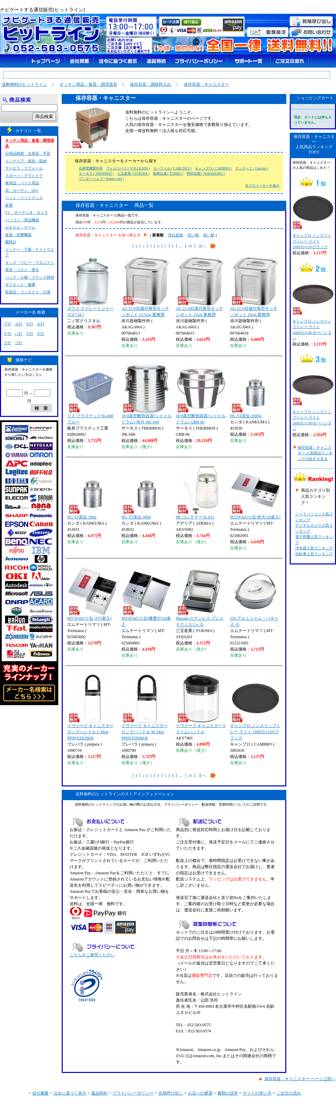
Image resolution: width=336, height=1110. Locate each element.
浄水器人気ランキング (314, 548)
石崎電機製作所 (91, 168)
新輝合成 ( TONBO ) (168, 173)
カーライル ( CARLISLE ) (172, 168)
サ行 (29, 324)
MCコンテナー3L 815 (200, 492)
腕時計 (10, 242)
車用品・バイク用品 (22, 183)
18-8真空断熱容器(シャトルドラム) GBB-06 (201, 394)
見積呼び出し (170, 1093)
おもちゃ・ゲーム (20, 227)
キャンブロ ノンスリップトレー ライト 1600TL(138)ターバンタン (312, 307)
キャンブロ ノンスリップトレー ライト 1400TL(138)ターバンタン (312, 397)
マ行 (29, 333)
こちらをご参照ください (92, 955)
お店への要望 (200, 1093)
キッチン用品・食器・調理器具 (88, 84)
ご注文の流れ (288, 1093)
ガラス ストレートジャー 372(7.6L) (92, 287)
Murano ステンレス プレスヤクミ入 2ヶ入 (200, 597)
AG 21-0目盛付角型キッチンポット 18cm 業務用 (254, 287)
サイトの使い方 (257, 1093)
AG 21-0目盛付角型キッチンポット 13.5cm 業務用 (146, 287)
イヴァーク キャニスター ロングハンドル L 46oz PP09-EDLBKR (92, 707)
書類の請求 (227, 1093)
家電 (9, 205)
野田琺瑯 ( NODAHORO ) (206, 173)
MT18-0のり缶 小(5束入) (92, 594)
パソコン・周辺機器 (22, 220)
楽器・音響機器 (18, 235)
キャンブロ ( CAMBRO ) (213, 168)
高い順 (208, 235)
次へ (202, 246)
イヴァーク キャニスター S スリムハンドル (201, 704)
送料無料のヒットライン (24, 84)
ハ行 (18, 333)
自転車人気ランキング (314, 554)
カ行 (18, 324)
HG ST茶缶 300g (146, 492)
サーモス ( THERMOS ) (96, 173)
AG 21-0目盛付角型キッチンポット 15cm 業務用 (200, 287)
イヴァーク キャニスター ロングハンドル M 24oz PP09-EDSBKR (146, 707)
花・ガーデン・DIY (21, 190)
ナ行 (7, 333)
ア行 (7, 324)
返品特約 (99, 1093)
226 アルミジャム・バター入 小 (254, 597)
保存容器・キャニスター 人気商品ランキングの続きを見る (315, 453)
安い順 (193, 235)
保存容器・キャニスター (206, 84)
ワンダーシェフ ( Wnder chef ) (101, 178)
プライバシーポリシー (133, 1093)
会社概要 (40, 1093)
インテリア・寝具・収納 (26, 161)
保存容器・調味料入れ (150, 84)
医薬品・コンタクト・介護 (27, 292)
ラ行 (7, 343)
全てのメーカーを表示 (262, 185)
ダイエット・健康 (20, 284)
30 (190, 246)
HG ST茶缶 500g (92, 492)
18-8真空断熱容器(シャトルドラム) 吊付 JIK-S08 (146, 394)
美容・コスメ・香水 (22, 270)
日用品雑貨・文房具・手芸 (27, 153)
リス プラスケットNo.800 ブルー (92, 394)
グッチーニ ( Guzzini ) (251, 168)
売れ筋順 (175, 235)
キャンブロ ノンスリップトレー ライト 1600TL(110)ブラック (255, 707)
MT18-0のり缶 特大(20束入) (255, 492)
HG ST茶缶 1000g (254, 391)
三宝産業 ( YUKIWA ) (133, 173)
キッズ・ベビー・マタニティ (29, 262)
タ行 (40, 324)
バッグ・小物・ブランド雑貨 (29, 277)
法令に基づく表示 (69, 1093)
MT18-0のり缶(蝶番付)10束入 (146, 597)
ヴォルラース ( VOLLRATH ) (128, 168)
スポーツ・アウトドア (24, 176)
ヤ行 (40, 333)
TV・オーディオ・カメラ (26, 212)
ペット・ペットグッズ (24, 198)
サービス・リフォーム (24, 168)
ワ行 (18, 343)
